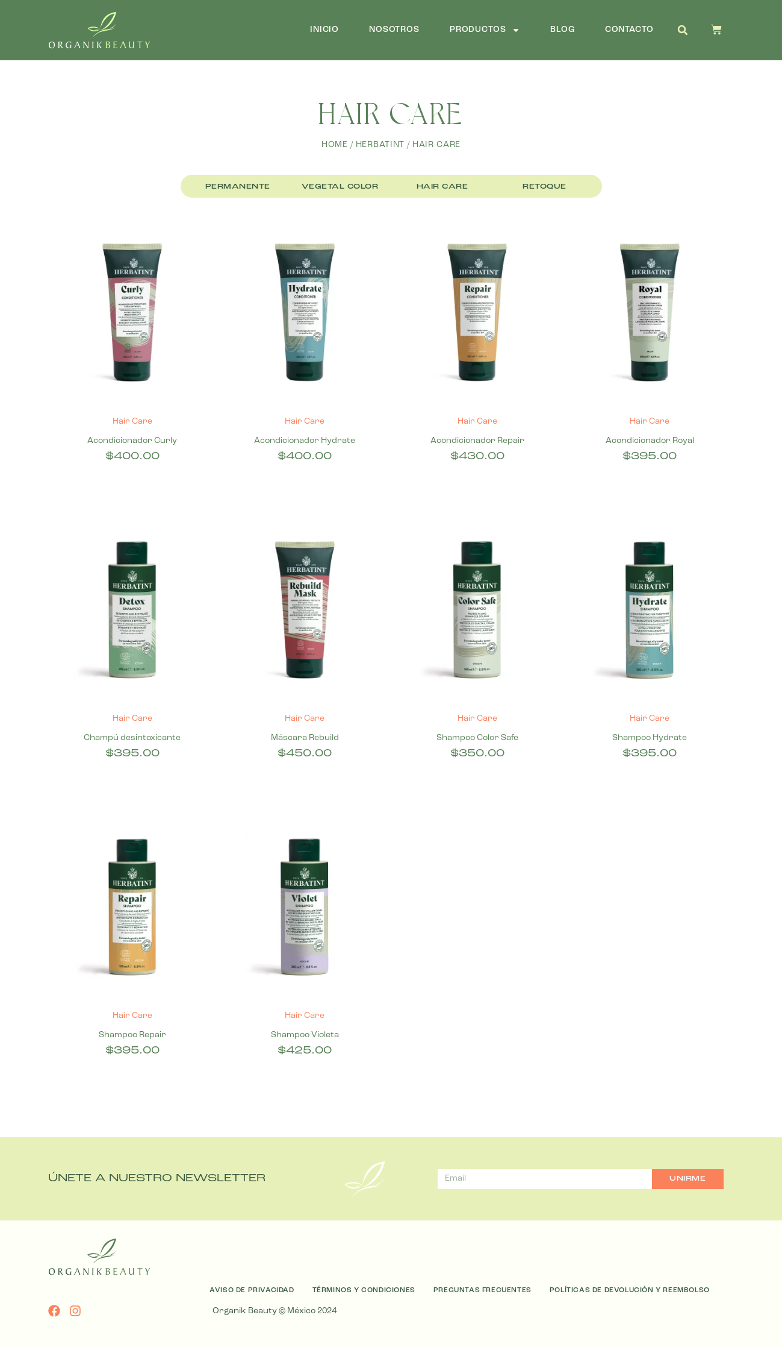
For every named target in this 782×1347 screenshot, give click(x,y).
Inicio (324, 29)
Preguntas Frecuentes (482, 1290)
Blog (562, 29)
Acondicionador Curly (132, 440)
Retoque (544, 186)
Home (334, 144)
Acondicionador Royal (650, 440)
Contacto (629, 29)
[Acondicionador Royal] (650, 314)
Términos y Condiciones (363, 1290)
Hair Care (442, 186)
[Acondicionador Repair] (477, 314)
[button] (683, 30)
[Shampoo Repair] (132, 909)
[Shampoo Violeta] (305, 909)
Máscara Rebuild (305, 738)
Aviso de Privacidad (251, 1290)
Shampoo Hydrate (649, 738)
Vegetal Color (340, 186)
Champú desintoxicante (132, 738)
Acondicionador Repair (477, 440)
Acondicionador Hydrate (304, 440)
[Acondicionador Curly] (132, 314)
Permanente (237, 186)
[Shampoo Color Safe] (477, 612)
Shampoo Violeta (305, 1035)
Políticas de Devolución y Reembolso (630, 1290)
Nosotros (394, 29)
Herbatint (380, 144)
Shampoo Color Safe (477, 738)
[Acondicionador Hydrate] (305, 314)
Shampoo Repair (132, 1035)
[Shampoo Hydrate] (650, 612)
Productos (485, 30)
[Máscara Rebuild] (305, 612)
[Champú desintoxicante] (132, 612)
